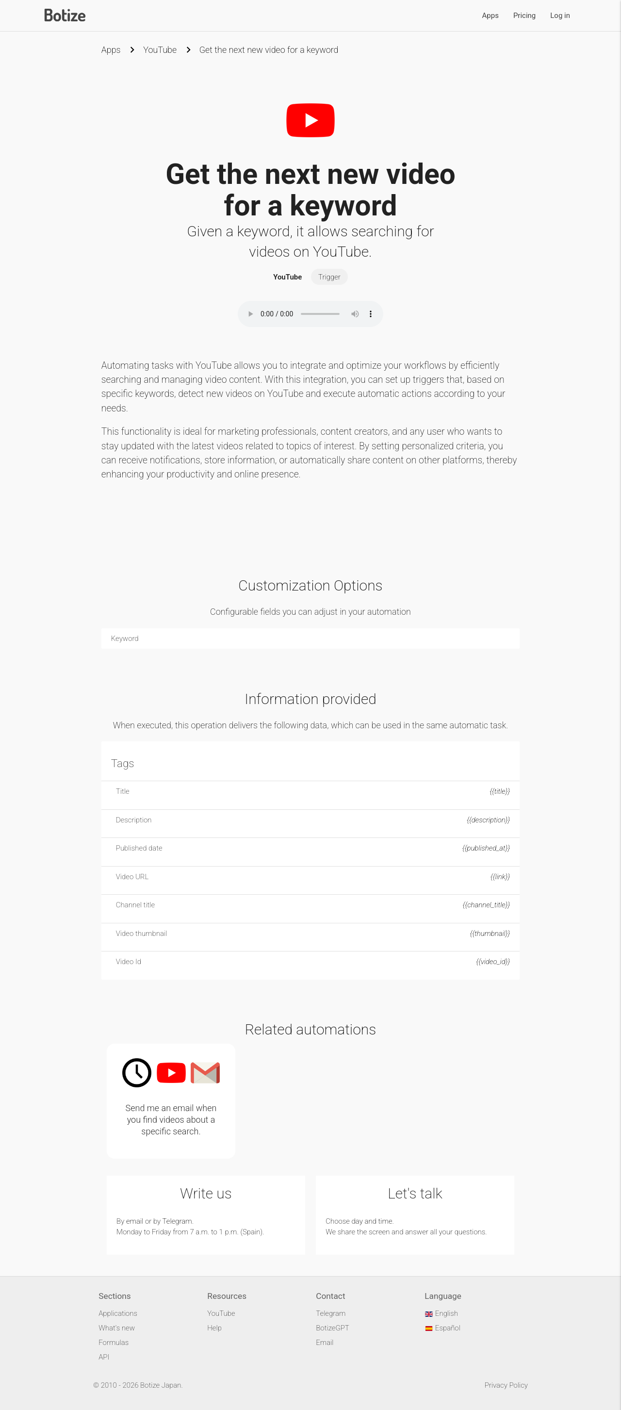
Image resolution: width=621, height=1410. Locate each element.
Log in (560, 15)
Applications (117, 1313)
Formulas (113, 1342)
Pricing (524, 15)
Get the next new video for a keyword (269, 50)
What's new (116, 1328)
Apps (490, 15)
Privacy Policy (506, 1385)
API (103, 1357)
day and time (372, 1221)
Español (442, 1328)
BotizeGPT (332, 1328)
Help (214, 1328)
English (441, 1313)
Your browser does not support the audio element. (310, 314)
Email (324, 1342)
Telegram (177, 1221)
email (134, 1221)
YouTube (160, 50)
